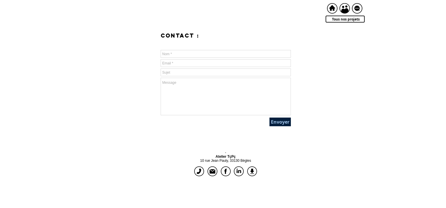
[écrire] (212, 171)
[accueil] (332, 8)
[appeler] (199, 171)
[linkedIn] (239, 171)
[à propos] (344, 8)
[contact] (357, 8)
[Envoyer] (280, 122)
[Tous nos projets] (345, 19)
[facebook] (226, 171)
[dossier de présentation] (252, 171)
